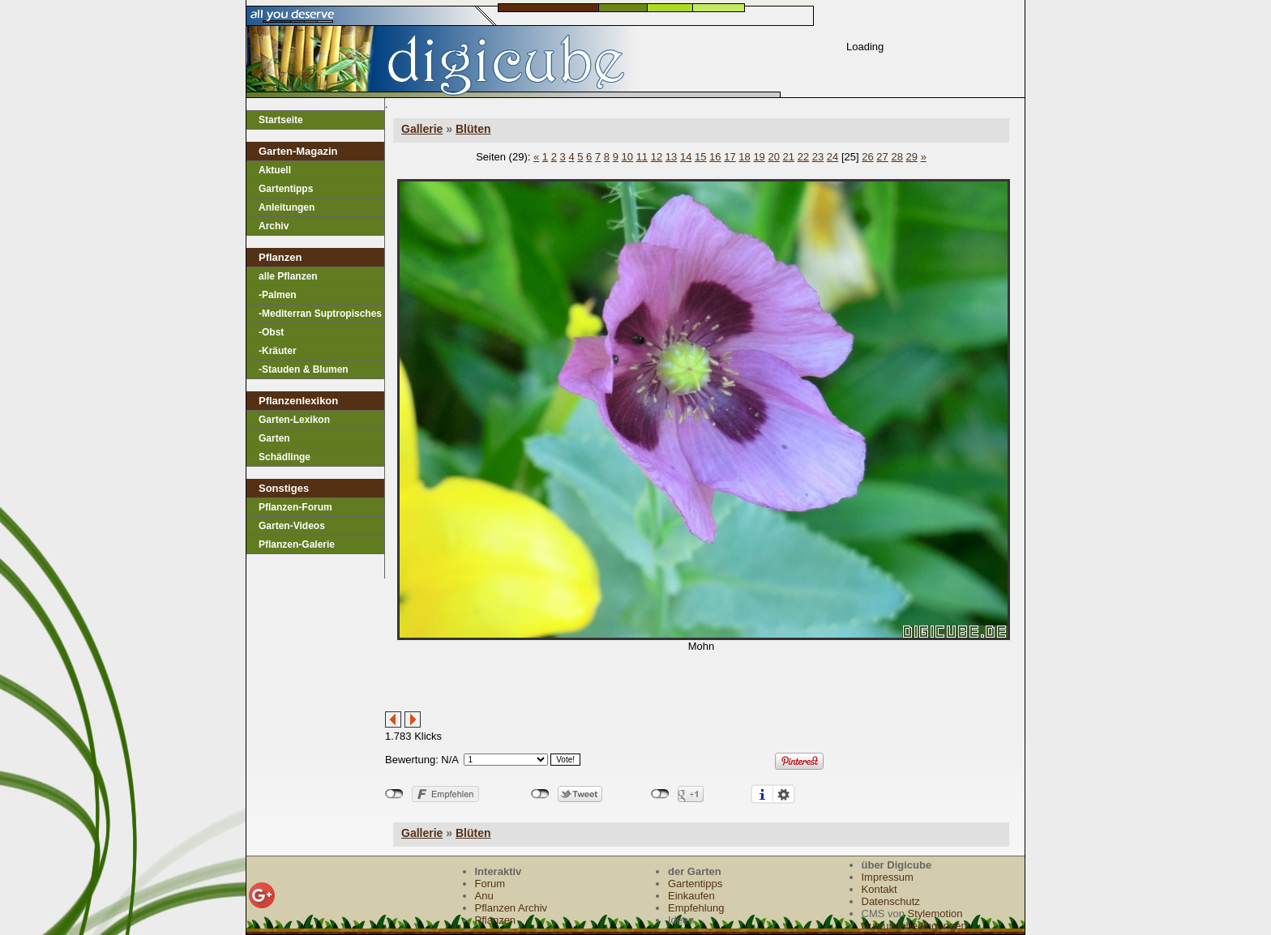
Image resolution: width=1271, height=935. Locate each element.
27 (882, 157)
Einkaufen (691, 896)
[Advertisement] (574, 687)
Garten (274, 438)
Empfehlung (696, 908)
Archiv (274, 226)
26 (867, 157)
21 (788, 157)
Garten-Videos (292, 526)
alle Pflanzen (288, 276)
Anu (484, 896)
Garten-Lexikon (294, 419)
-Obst (271, 332)
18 (744, 157)
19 (758, 157)
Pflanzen (495, 920)
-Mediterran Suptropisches (320, 313)
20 (773, 157)
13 (671, 157)
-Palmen (278, 295)
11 (642, 157)
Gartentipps (286, 188)
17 (729, 157)
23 (818, 157)
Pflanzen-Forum (295, 507)
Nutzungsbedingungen (914, 926)
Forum (490, 883)
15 (700, 157)
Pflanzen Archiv (511, 908)
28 (896, 157)
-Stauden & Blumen (304, 369)
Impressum (888, 877)
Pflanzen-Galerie (297, 544)
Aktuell (275, 170)
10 (627, 157)
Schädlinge (284, 457)
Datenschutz (891, 901)
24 (832, 157)
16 (715, 157)
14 (685, 157)
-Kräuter (278, 350)
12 (656, 157)
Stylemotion (935, 913)
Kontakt (879, 889)
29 (912, 157)
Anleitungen (287, 207)
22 (803, 157)
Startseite (281, 120)
